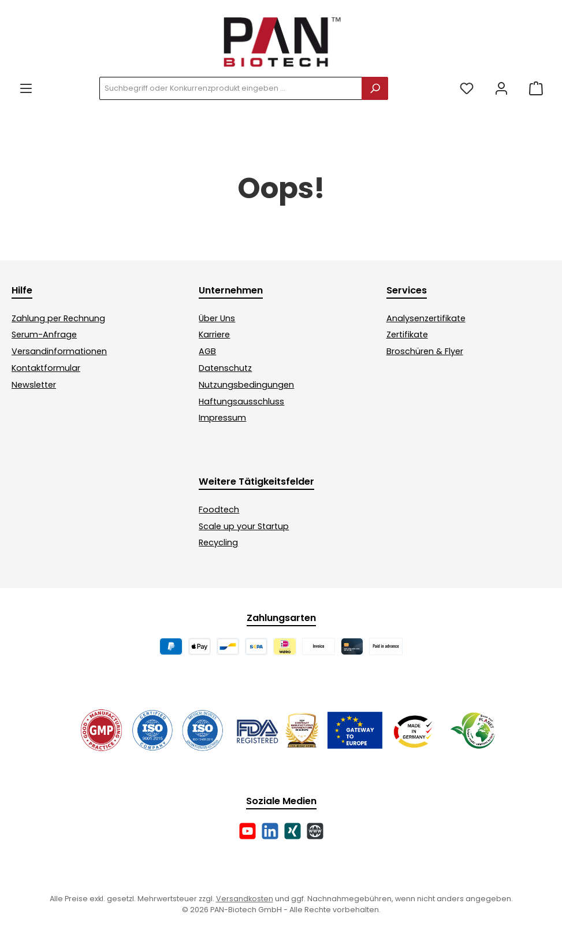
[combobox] (230, 88)
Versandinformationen (59, 351)
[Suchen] (375, 88)
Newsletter (34, 385)
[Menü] (26, 89)
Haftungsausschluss (241, 401)
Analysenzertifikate (426, 318)
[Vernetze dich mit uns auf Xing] (292, 831)
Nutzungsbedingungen (246, 385)
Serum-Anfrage (44, 334)
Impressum (222, 417)
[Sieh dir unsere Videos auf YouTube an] (247, 831)
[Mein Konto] (501, 89)
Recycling (218, 542)
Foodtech (219, 509)
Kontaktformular (46, 368)
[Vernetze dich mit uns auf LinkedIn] (270, 831)
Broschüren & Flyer (424, 351)
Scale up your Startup (244, 526)
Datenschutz (225, 368)
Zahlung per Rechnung (58, 318)
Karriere (214, 334)
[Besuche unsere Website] (315, 831)
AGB (207, 351)
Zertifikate (407, 334)
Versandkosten (244, 899)
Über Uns (217, 318)
